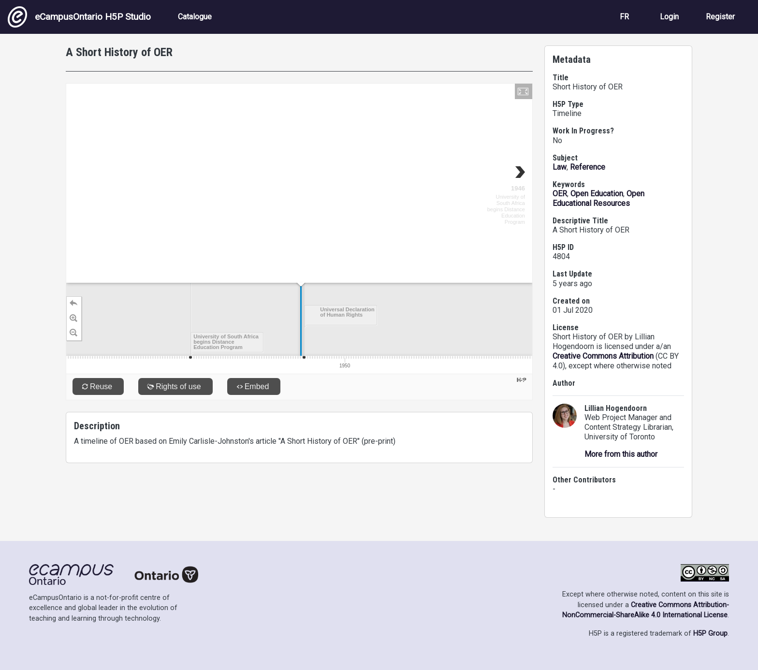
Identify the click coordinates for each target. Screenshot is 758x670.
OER (560, 193)
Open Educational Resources (598, 198)
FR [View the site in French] (624, 16)
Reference (587, 167)
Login (669, 16)
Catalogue (195, 16)
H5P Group (710, 633)
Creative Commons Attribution (603, 356)
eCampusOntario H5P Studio (79, 17)
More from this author (620, 454)
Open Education (596, 193)
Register (720, 16)
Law (560, 167)
